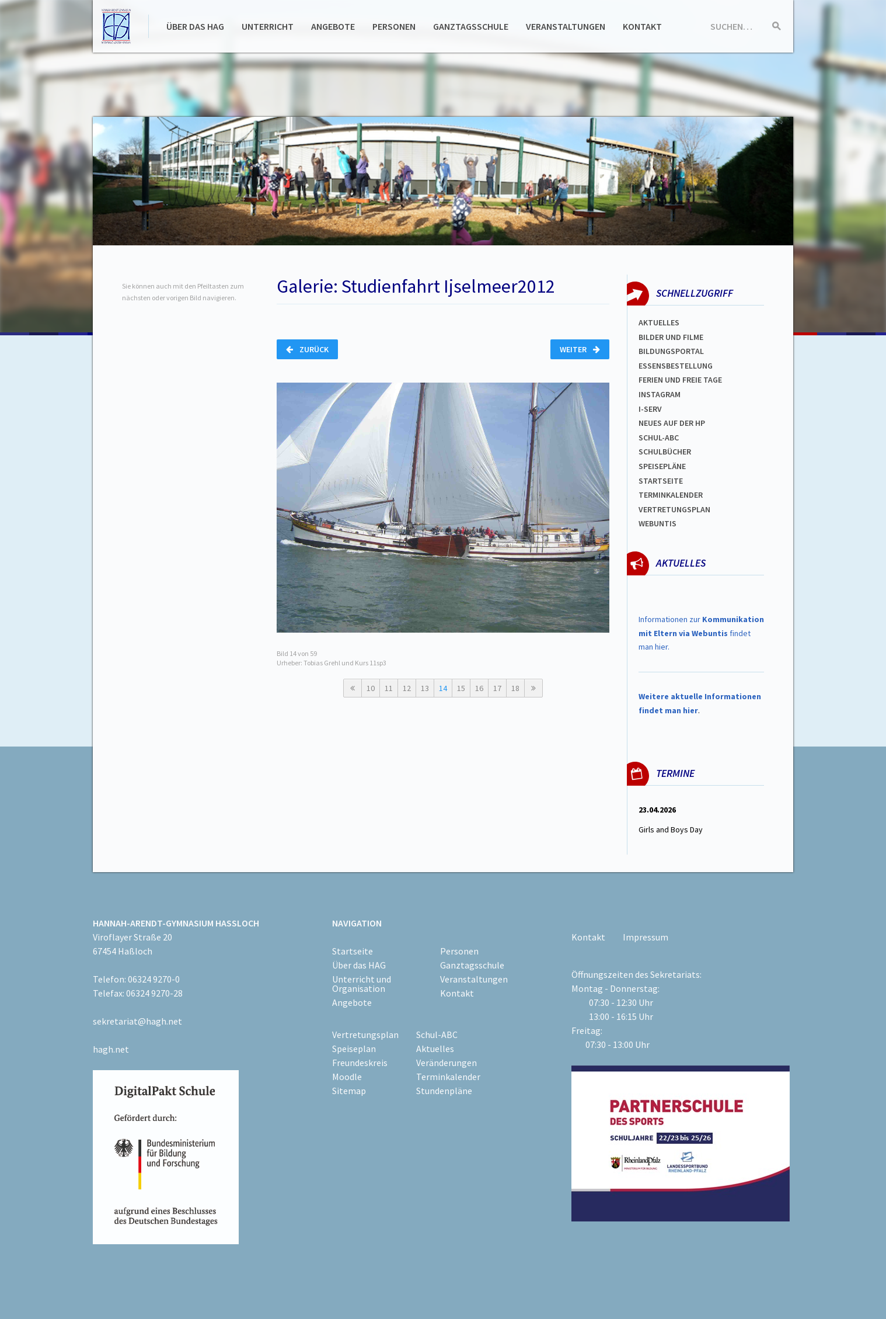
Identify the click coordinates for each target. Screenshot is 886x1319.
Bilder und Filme (671, 337)
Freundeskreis (360, 1062)
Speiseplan (354, 1048)
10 (371, 688)
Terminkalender (671, 495)
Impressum (645, 937)
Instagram (660, 394)
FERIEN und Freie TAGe (680, 379)
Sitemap (349, 1090)
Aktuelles (659, 322)
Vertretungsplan (674, 509)
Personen (394, 26)
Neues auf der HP (672, 423)
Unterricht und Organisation (361, 983)
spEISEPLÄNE (662, 466)
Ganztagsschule (470, 26)
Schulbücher (665, 451)
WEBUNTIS (657, 523)
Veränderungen (446, 1062)
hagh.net (111, 1049)
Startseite (661, 480)
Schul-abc (659, 437)
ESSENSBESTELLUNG (676, 365)
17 (497, 688)
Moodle (347, 1076)
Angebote (333, 26)
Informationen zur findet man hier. (701, 633)
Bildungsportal (671, 351)
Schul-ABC (437, 1034)
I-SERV (650, 409)
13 (425, 688)
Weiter (580, 349)
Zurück (307, 349)
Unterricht (268, 26)
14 (443, 688)
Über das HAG (195, 26)
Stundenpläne (444, 1090)
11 (389, 688)
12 (407, 688)
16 (479, 688)
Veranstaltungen (565, 26)
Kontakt (642, 26)
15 (461, 688)
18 (515, 688)
